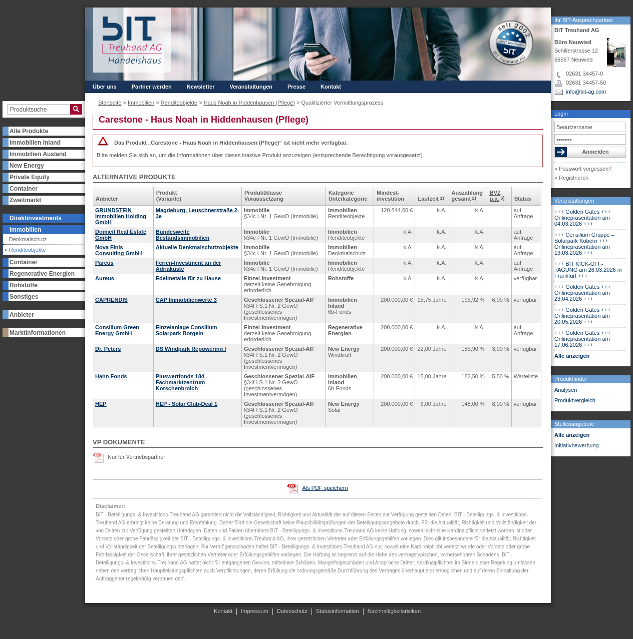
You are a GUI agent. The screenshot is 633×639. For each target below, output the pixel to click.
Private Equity (30, 177)
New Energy (27, 165)
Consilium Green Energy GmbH (117, 330)
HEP (101, 404)
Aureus (104, 278)
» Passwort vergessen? (582, 169)
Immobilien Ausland (38, 154)
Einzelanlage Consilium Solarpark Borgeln (186, 330)
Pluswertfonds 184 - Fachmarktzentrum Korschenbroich (182, 382)
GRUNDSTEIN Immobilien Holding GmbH (120, 216)
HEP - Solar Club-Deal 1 (186, 404)
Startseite (109, 103)
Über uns (105, 87)
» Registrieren (571, 178)
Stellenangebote (574, 424)
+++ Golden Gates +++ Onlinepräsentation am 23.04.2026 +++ (582, 293)
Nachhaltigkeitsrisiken (394, 611)
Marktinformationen (38, 332)
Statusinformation (337, 611)
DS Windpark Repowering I (191, 349)
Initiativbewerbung (576, 445)
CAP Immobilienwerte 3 (186, 300)
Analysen (565, 390)
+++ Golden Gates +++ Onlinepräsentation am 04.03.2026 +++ (582, 218)
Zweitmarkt (25, 200)
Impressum (254, 611)
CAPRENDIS (111, 300)
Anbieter (22, 314)
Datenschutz (292, 611)
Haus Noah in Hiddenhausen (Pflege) (249, 103)
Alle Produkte (29, 131)
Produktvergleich (574, 400)
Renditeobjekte (27, 250)
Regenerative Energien (42, 273)
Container (24, 188)
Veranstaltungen (574, 201)
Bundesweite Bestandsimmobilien (183, 235)
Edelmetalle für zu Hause (188, 278)
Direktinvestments (36, 218)
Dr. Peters (108, 349)
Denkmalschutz (28, 239)
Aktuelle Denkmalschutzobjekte (197, 247)
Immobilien (25, 229)
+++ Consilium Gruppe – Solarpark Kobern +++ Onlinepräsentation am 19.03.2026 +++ (584, 244)
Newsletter (201, 87)
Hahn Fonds (111, 376)
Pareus (104, 263)
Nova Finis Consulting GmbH (118, 250)
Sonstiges (24, 296)
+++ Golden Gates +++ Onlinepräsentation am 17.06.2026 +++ (582, 339)
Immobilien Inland (35, 142)
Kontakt (331, 87)
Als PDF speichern (325, 488)
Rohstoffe (24, 285)
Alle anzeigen (571, 356)
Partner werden (152, 87)
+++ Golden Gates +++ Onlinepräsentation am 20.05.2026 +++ (582, 316)
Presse (296, 87)
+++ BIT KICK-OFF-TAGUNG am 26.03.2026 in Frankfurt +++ (587, 270)
